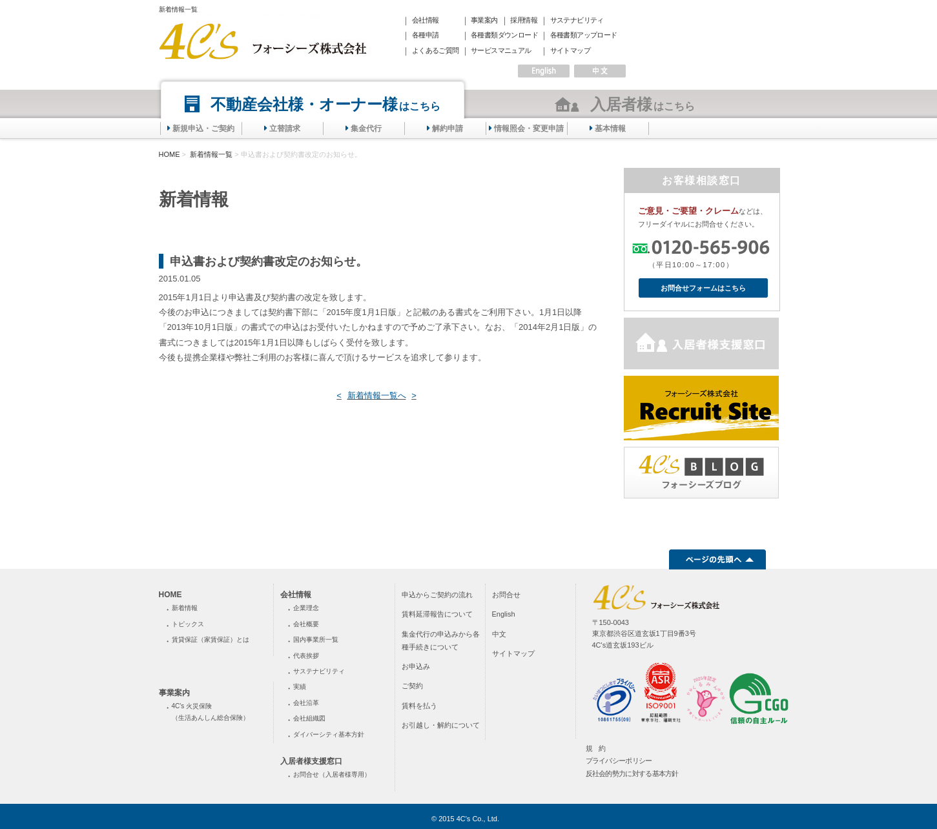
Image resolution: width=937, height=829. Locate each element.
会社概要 (306, 624)
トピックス (188, 624)
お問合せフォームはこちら (703, 288)
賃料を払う (419, 706)
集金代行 (366, 128)
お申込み (416, 666)
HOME (169, 154)
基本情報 (610, 128)
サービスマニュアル (501, 50)
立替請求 (284, 128)
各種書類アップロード (583, 35)
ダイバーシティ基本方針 (328, 734)
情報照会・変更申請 (529, 128)
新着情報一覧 (210, 154)
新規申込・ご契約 (203, 128)
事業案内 (484, 20)
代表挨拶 (306, 655)
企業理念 (306, 607)
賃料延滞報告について (437, 614)
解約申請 (447, 128)
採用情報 (523, 20)
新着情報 (185, 607)
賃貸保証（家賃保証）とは (210, 639)
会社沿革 (306, 702)
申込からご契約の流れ (437, 595)
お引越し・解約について (441, 725)
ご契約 (412, 686)
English (503, 614)
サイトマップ (570, 50)
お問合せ (506, 595)
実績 (299, 686)
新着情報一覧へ (376, 395)
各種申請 (425, 35)
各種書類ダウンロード (504, 35)
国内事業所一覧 (315, 639)
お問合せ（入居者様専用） (332, 774)
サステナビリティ (577, 20)
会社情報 (425, 20)
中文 (499, 634)
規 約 (596, 748)
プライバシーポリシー (619, 760)
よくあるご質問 (435, 50)
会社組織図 (309, 718)
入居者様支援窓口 (311, 761)
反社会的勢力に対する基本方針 (632, 773)
